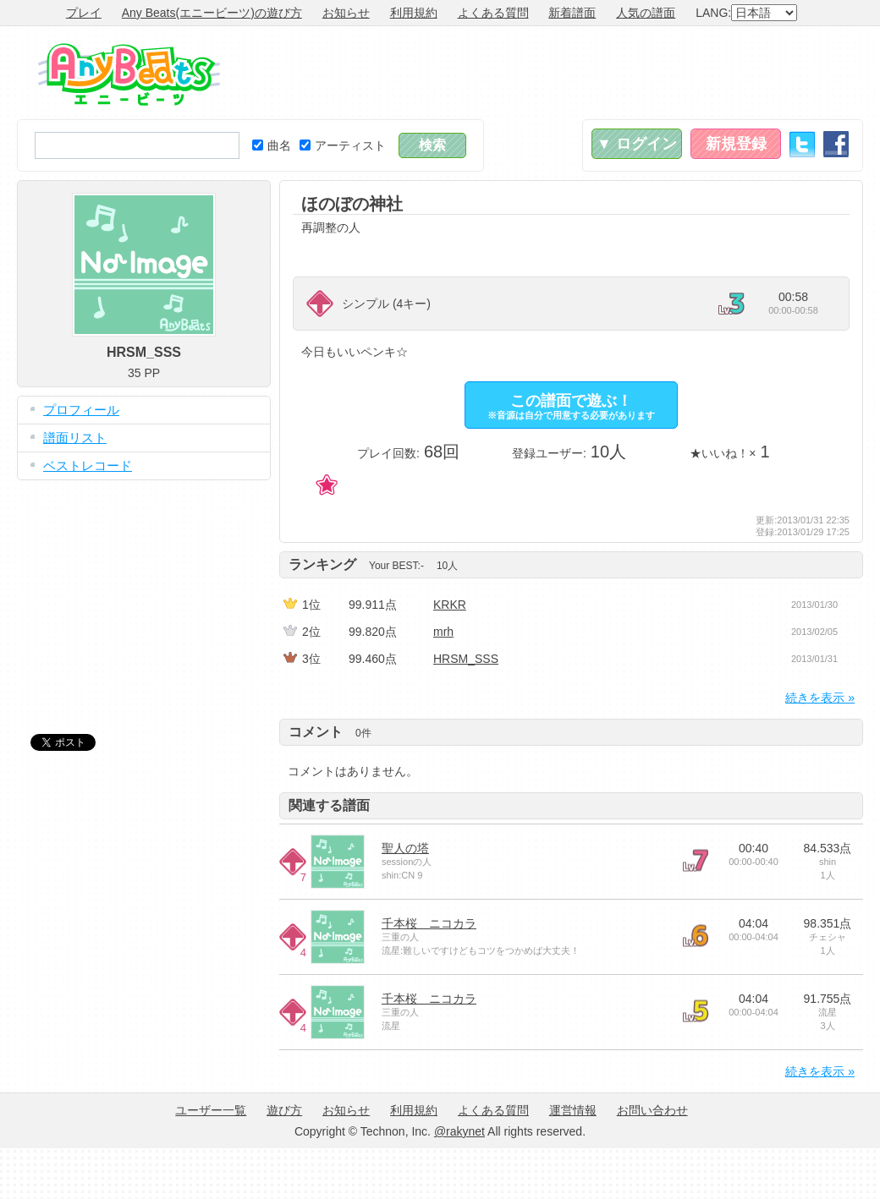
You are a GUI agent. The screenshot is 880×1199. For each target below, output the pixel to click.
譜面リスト (75, 437)
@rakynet (459, 1131)
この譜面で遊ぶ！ (571, 406)
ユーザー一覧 (210, 1110)
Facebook (836, 144)
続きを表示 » (820, 697)
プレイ (84, 12)
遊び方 (284, 1110)
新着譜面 (572, 12)
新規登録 (736, 143)
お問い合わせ (652, 1110)
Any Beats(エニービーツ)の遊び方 (212, 12)
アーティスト (343, 145)
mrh (443, 631)
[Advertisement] (144, 594)
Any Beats (129, 74)
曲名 (271, 145)
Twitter (802, 144)
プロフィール (81, 409)
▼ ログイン (637, 143)
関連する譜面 (329, 805)
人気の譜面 (645, 12)
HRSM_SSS (465, 658)
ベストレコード (87, 465)
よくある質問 (493, 12)
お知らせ (346, 12)
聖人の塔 (405, 848)
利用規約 (413, 12)
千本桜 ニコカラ (429, 923)
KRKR (449, 604)
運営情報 (573, 1110)
